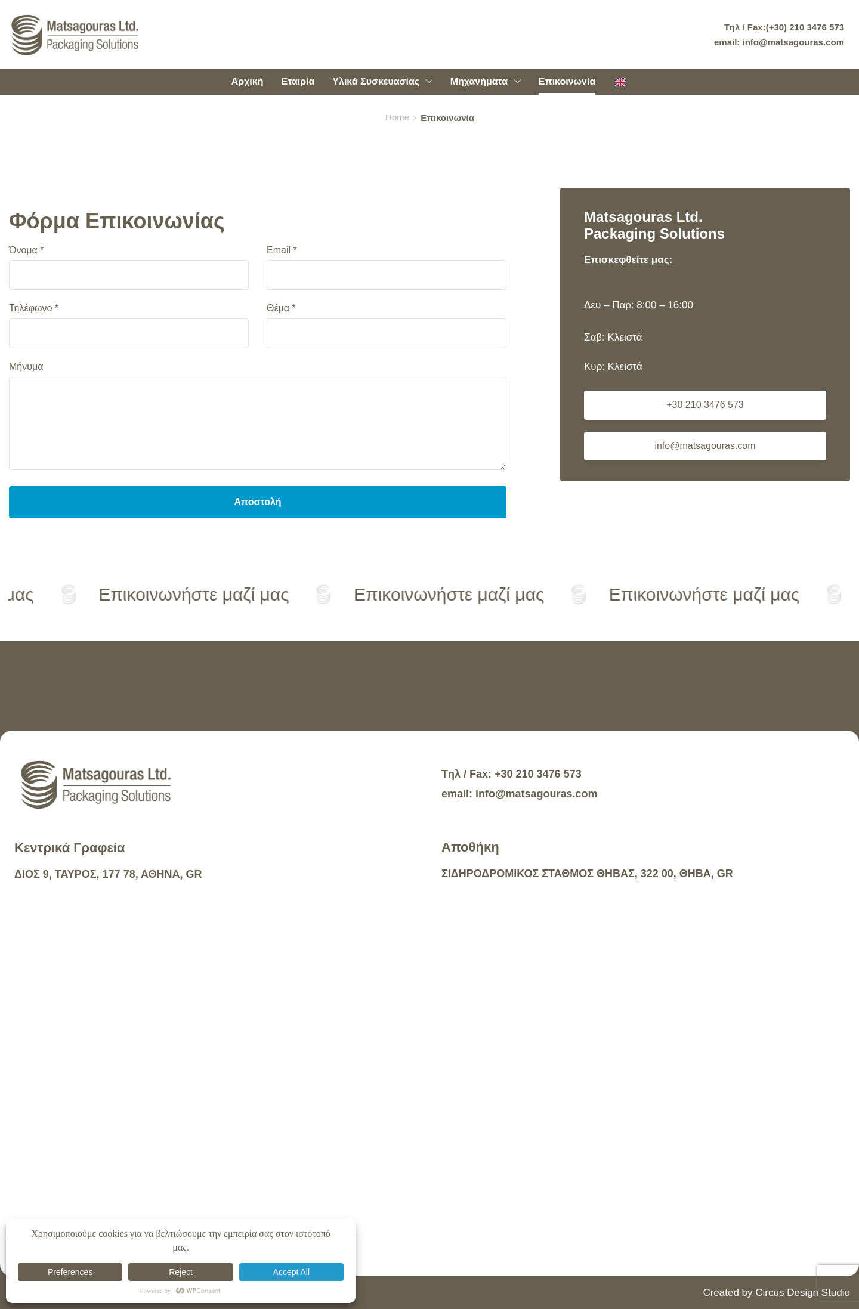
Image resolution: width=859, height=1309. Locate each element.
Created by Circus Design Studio (776, 1292)
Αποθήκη (470, 847)
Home (397, 117)
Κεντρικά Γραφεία (69, 847)
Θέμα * (386, 325)
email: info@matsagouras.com (779, 42)
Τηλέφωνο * (129, 325)
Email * (386, 267)
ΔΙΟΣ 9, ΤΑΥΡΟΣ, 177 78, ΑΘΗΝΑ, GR (108, 874)
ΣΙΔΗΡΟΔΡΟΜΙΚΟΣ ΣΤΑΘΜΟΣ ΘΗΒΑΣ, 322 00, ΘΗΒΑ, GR (587, 874)
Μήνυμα (257, 417)
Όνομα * (129, 267)
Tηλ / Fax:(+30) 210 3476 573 (784, 27)
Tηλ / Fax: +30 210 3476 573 (511, 774)
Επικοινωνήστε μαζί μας (196, 594)
